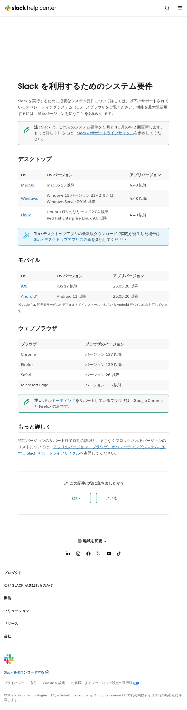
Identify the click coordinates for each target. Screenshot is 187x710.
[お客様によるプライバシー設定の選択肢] (108, 683)
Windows (29, 198)
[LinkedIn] (68, 554)
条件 (33, 683)
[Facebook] (88, 554)
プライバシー (14, 683)
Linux (26, 215)
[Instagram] (78, 554)
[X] (98, 554)
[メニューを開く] (180, 8)
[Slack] (89, 662)
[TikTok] (119, 554)
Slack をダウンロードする (26, 672)
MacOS (27, 185)
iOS (24, 286)
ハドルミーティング (57, 400)
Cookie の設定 (54, 683)
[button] (76, 498)
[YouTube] (109, 554)
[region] (93, 196)
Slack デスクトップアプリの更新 (62, 239)
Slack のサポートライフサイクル (105, 132)
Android (28, 296)
